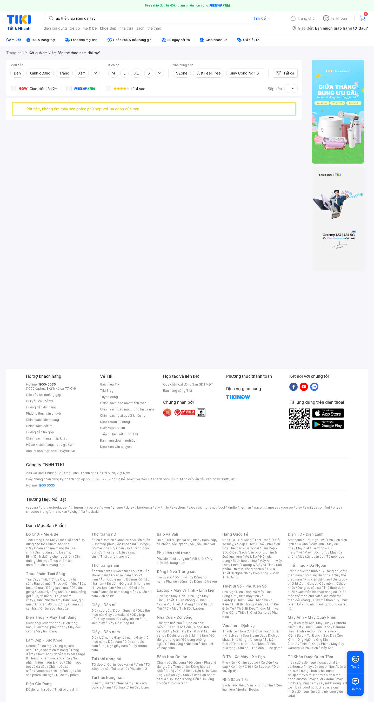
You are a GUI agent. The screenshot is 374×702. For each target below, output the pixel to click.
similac (310, 507)
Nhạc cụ (192, 644)
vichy (74, 512)
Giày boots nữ (108, 619)
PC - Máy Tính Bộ (177, 608)
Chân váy (123, 548)
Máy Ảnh (326, 648)
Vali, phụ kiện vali (203, 544)
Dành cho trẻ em (48, 600)
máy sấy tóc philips (320, 667)
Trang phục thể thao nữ (305, 571)
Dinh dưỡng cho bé (49, 552)
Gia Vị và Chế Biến (178, 671)
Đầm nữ (108, 540)
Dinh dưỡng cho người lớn (53, 556)
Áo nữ (95, 540)
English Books (248, 689)
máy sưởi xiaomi (321, 679)
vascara (32, 507)
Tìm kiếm (261, 18)
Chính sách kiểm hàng (42, 420)
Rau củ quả (42, 583)
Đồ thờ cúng (174, 644)
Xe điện (266, 662)
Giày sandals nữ (117, 615)
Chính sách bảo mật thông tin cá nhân (128, 409)
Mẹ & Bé (250, 556)
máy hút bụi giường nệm (315, 681)
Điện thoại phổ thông (49, 627)
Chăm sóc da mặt (39, 646)
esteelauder (58, 507)
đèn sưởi (310, 662)
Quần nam (120, 571)
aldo (192, 507)
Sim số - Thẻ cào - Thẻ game (260, 648)
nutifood (218, 507)
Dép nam (115, 642)
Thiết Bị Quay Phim (314, 644)
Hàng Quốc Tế (235, 534)
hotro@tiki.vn (65, 445)
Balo (160, 540)
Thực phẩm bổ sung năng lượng (318, 602)
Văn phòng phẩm (260, 685)
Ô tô (248, 667)
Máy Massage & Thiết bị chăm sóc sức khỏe (55, 656)
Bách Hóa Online (172, 656)
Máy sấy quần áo (311, 556)
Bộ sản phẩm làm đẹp (53, 673)
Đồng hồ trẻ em (205, 581)
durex (130, 507)
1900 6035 (46, 485)
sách (140, 28)
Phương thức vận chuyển (44, 413)
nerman (245, 507)
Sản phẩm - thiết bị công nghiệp (252, 567)
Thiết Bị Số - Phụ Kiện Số (244, 586)
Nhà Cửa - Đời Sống (174, 617)
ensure (117, 507)
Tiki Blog (106, 391)
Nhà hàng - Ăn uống (247, 640)
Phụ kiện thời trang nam (184, 561)
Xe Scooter (262, 667)
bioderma (144, 507)
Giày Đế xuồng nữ (121, 623)
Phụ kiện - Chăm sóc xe (240, 662)
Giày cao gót (101, 610)
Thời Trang (262, 540)
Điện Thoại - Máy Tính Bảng (51, 617)
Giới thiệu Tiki (110, 384)
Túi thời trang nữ (106, 659)
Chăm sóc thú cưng (171, 662)
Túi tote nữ (119, 669)
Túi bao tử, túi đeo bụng (131, 687)
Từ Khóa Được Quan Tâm (310, 656)
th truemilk (78, 507)
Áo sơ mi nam (121, 575)
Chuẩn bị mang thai (49, 565)
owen (105, 507)
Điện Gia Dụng (39, 683)
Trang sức (164, 577)
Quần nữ (123, 540)
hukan (62, 512)
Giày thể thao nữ (325, 600)
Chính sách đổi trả (39, 426)
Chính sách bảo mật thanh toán (123, 403)
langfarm (48, 512)
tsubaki (93, 512)
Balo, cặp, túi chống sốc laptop (187, 542)
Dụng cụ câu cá (309, 588)
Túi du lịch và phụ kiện (182, 540)
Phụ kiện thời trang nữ (173, 559)
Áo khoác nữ (126, 544)
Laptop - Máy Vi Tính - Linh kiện (186, 590)
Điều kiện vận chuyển (116, 447)
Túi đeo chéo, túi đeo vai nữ (112, 664)
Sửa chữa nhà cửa (178, 627)
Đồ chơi (72, 540)
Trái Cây (32, 579)
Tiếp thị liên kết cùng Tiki (119, 434)
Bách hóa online (245, 561)
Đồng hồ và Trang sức (176, 571)
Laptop (198, 608)
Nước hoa (43, 671)
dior (43, 507)
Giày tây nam (123, 637)
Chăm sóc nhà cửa (54, 608)
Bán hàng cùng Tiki (177, 391)
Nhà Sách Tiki (235, 679)
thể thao (154, 28)
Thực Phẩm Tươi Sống (45, 573)
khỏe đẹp (108, 28)
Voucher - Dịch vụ (238, 625)
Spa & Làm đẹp (254, 635)
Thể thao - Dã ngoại (244, 548)
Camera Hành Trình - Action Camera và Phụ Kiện (316, 631)
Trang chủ (306, 18)
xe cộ (75, 28)
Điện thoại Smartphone (43, 623)
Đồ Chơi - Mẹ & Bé (42, 534)
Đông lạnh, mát (57, 588)
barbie (94, 507)
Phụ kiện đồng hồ (178, 581)
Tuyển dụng (109, 397)
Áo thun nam (100, 571)
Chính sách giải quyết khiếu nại (123, 415)
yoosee (287, 507)
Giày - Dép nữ (104, 605)
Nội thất (178, 631)
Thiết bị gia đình (66, 689)
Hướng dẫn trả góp (40, 432)
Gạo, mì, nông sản (50, 592)
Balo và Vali (167, 534)
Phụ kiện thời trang (174, 553)
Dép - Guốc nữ (124, 610)
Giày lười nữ (130, 619)
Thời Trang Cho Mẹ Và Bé (45, 540)
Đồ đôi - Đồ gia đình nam (125, 583)
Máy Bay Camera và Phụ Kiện (316, 646)
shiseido (32, 512)
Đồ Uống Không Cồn (184, 679)
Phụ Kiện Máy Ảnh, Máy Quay (309, 623)
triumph (203, 507)
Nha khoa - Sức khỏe (250, 644)
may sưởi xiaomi (311, 675)
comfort (324, 507)
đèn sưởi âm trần (309, 691)
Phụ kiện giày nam (114, 646)
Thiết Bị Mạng (182, 604)
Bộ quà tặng (179, 683)
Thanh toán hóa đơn (237, 631)
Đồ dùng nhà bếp (39, 689)
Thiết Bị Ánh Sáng (317, 627)
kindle (232, 507)
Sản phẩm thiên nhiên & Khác (52, 660)
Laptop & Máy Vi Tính (257, 565)
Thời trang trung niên (115, 556)
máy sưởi (294, 662)
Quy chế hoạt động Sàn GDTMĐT (188, 384)
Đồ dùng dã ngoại (317, 575)
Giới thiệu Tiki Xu (112, 428)
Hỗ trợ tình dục (63, 671)
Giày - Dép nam (105, 632)
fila (82, 512)
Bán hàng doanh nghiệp (118, 440)
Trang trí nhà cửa (169, 623)
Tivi (299, 552)
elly (157, 507)
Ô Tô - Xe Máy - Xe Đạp (243, 656)
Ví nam (96, 683)
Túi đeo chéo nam (117, 683)
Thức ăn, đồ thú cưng (49, 604)
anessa (272, 507)
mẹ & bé (90, 28)
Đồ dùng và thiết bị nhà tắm (187, 635)
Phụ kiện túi (138, 669)
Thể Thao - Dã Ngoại (307, 565)
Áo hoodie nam (112, 579)
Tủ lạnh (302, 544)
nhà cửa (126, 28)
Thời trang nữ (103, 534)
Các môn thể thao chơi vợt (317, 594)
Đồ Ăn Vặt (173, 675)
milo (166, 507)
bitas (336, 507)
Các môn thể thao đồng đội (318, 592)
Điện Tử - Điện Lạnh (306, 534)
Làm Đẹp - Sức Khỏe (44, 640)
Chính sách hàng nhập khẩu (46, 438)
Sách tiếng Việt (233, 685)
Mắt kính (197, 559)
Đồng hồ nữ (183, 577)
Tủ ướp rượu (335, 556)
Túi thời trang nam (107, 677)
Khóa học (262, 631)
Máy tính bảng (46, 631)
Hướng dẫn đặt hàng (41, 407)
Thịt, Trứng (49, 579)
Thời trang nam (105, 565)
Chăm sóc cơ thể (48, 654)
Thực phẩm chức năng (51, 650)
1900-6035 (47, 384)
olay (299, 507)
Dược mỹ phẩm (67, 675)
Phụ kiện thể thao (317, 579)
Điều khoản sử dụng (115, 422)
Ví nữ (139, 664)
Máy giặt (302, 548)
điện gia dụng (55, 28)
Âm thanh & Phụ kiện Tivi (306, 540)
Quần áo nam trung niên (118, 592)
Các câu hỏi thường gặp (43, 395)
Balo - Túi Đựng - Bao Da (315, 635)
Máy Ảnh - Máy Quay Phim (312, 617)
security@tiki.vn (63, 451)
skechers (179, 507)
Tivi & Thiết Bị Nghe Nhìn (248, 571)
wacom (259, 507)
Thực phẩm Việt (65, 583)
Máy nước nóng (316, 552)
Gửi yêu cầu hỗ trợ (39, 401)
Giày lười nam (101, 637)
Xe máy (236, 667)
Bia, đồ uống (43, 596)
